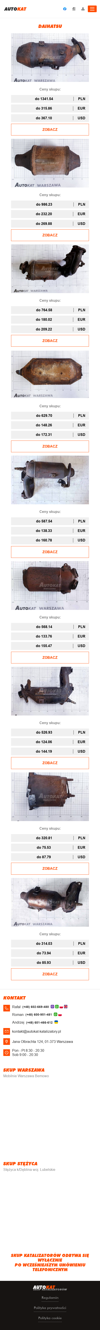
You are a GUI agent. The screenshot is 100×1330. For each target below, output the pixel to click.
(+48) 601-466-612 (39, 1022)
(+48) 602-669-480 (35, 1007)
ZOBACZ (50, 129)
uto (15, 9)
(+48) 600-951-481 (38, 1014)
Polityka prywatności (50, 1308)
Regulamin (50, 1297)
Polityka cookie (50, 1318)
